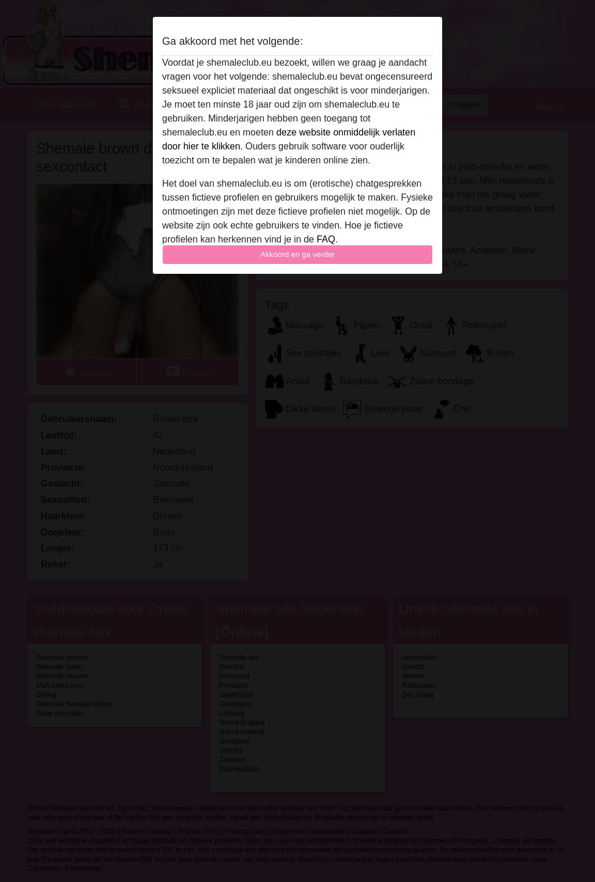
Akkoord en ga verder (297, 254)
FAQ (326, 239)
